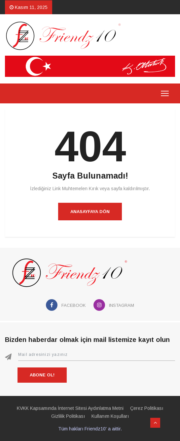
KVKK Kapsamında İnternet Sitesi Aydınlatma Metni (70, 408)
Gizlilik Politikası (68, 416)
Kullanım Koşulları (110, 416)
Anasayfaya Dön (90, 211)
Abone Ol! (42, 374)
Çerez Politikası (146, 408)
